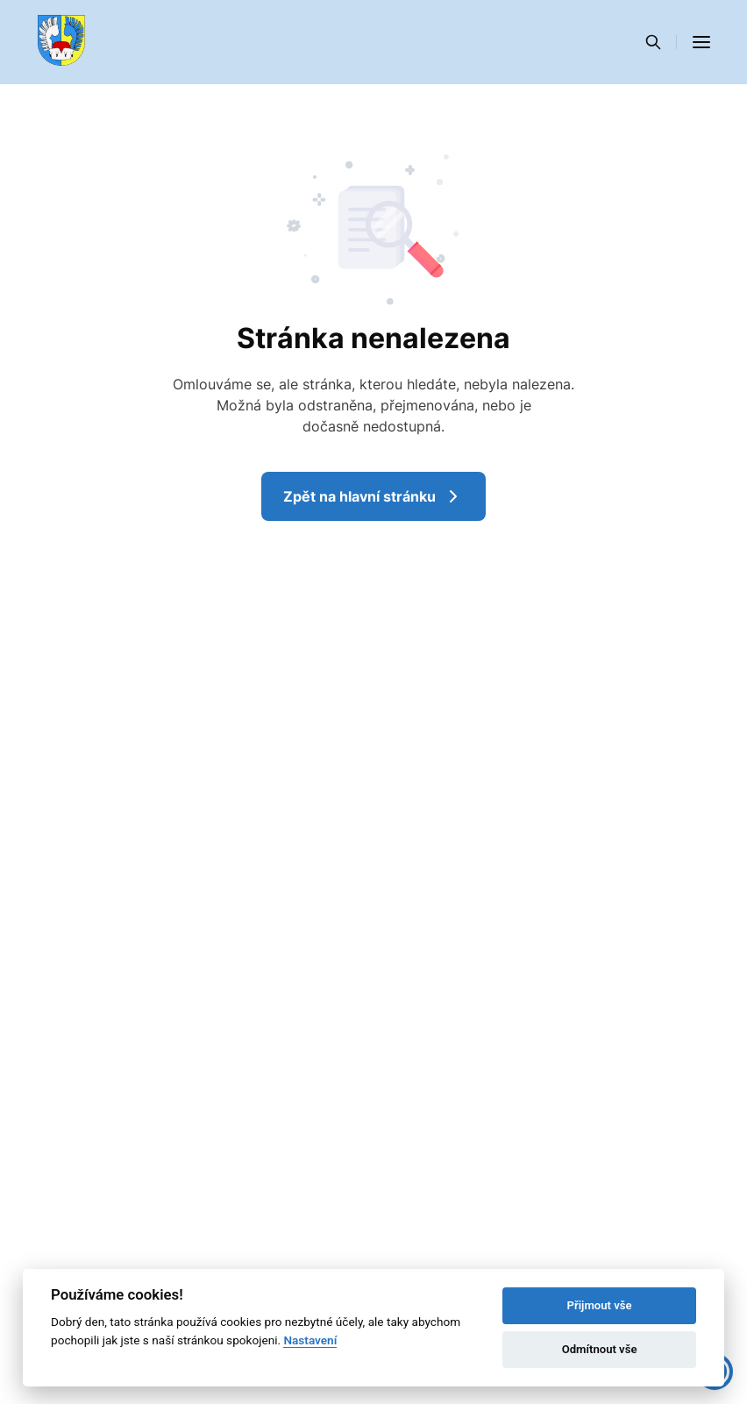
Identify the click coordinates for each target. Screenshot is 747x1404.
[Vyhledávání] (653, 42)
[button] (701, 42)
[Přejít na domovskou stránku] (61, 42)
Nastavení (310, 1340)
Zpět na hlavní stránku (373, 496)
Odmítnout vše (599, 1349)
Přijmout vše (599, 1305)
